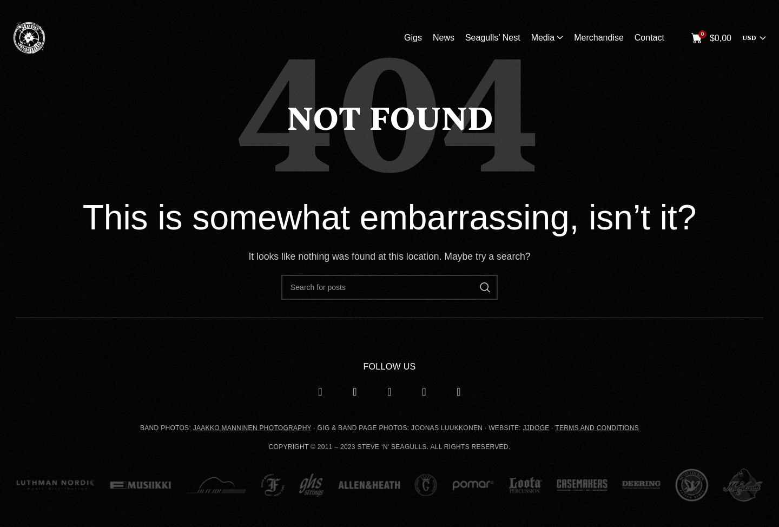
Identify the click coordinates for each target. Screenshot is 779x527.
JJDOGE (536, 428)
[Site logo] (29, 37)
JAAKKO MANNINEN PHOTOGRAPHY (252, 428)
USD (749, 38)
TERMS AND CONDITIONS (597, 428)
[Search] (389, 287)
